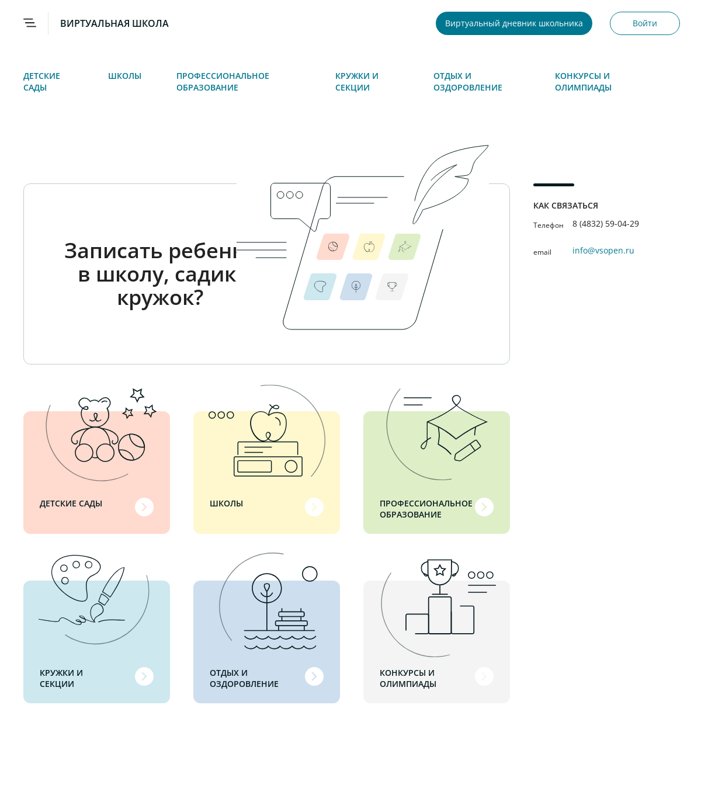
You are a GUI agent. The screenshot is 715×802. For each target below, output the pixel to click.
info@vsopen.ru (603, 250)
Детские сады (41, 81)
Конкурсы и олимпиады (583, 81)
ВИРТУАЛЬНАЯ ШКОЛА (114, 23)
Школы (124, 75)
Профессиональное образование (222, 81)
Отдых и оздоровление (467, 81)
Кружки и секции (357, 81)
